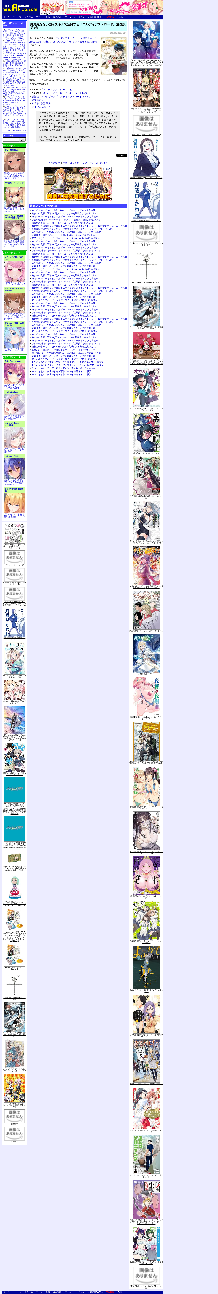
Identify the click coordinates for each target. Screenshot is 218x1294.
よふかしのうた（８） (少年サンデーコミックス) (146, 991)
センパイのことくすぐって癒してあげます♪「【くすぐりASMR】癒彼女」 (69, 362)
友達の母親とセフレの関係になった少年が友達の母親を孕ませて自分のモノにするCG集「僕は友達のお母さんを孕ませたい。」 (14, 91)
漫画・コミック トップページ (78, 162)
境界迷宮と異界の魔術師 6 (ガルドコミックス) (146, 497)
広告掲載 (110, 17)
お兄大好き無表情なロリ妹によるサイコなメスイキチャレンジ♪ (63, 349)
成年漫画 (57, 17)
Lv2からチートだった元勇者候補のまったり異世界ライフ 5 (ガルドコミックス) (146, 587)
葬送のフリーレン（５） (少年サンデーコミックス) (146, 1084)
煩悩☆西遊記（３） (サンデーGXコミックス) (146, 897)
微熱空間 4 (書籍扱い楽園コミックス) (146, 135)
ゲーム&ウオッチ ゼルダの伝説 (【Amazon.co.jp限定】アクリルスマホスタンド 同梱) (14, 868)
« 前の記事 (54, 162)
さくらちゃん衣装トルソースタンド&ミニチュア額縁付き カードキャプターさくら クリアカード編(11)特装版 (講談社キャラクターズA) (146, 362)
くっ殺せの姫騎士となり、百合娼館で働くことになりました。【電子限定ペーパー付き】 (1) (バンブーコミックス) (146, 110)
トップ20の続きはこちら (16, 130)
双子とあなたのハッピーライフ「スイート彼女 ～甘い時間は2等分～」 (67, 238)
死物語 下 (14, 1124)
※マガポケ (38, 100)
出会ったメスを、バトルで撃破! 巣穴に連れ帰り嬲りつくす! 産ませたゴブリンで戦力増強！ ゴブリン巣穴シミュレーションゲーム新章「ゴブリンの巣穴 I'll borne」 (14, 34)
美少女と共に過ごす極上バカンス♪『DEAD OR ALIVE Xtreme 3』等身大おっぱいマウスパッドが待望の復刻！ (14, 56)
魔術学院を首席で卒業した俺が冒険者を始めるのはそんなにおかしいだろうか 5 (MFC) (146, 762)
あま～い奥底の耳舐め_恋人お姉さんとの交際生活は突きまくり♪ (64, 213)
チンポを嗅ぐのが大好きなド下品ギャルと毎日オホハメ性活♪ (62, 371)
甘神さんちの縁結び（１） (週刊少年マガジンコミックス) (146, 1131)
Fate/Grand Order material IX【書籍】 (14, 998)
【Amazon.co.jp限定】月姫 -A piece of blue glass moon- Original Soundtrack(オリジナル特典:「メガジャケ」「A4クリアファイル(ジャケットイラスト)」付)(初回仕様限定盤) (146, 62)
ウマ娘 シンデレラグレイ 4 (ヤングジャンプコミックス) (146, 244)
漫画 (48, 17)
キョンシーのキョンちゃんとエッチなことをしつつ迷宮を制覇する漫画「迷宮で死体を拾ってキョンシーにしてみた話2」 (14, 100)
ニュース (17, 17)
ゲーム (68, 17)
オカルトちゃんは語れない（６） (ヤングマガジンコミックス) (146, 409)
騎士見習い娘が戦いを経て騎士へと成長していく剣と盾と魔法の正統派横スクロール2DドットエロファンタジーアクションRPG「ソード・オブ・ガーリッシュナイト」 (14, 73)
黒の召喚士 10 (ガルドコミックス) (146, 453)
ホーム (6, 17)
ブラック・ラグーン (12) (14, 565)
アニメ (39, 17)
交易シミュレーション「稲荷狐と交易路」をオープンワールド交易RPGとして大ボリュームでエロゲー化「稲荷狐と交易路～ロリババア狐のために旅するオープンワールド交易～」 (14, 46)
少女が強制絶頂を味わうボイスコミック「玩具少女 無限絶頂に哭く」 (66, 219)
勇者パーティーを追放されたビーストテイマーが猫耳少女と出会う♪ (65, 216)
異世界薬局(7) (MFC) (146, 674)
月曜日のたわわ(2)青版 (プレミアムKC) (14, 638)
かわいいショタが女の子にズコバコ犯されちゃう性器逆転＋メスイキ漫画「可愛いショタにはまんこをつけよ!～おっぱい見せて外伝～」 (14, 123)
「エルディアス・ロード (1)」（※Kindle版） (60, 93)
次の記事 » (102, 162)
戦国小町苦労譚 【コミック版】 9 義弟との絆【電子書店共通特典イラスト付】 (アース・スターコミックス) (146, 1222)
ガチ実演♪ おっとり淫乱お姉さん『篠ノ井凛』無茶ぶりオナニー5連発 (66, 232)
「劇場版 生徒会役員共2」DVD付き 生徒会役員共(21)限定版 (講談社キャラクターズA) (14, 603)
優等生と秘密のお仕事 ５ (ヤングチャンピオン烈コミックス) (146, 807)
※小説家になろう (41, 106)
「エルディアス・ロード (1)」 (52, 89)
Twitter (120, 17)
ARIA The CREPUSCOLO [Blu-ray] (14, 968)
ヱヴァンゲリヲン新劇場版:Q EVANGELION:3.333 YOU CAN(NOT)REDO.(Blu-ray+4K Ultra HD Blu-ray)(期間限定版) (14, 844)
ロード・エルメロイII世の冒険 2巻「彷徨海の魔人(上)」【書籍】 (14, 1034)
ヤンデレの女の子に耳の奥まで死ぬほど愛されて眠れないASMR (64, 368)
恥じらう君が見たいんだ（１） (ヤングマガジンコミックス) (146, 852)
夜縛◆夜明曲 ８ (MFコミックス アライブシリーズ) (146, 718)
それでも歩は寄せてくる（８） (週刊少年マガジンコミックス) (146, 1035)
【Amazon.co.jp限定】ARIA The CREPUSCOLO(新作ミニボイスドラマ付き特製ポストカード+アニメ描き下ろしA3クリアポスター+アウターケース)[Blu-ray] (14, 936)
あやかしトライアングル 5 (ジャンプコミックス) (14, 676)
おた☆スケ (79, 17)
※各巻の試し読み (41, 103)
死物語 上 (14, 1141)
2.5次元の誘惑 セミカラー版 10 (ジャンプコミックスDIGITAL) (146, 1263)
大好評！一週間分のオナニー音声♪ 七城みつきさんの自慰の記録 (63, 235)
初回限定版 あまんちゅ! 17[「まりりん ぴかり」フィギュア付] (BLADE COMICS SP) (14, 903)
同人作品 (29, 17)
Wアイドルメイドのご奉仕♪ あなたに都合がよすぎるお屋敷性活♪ (64, 210)
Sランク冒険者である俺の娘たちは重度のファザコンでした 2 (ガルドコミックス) (146, 542)
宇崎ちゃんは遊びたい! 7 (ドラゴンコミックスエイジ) (14, 774)
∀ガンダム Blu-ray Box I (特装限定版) (14, 1070)
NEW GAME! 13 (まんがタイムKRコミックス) (146, 1287)
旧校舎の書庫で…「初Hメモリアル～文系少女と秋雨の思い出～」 (64, 223)
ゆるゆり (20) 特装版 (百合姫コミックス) (14, 702)
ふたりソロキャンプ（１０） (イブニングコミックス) (146, 1176)
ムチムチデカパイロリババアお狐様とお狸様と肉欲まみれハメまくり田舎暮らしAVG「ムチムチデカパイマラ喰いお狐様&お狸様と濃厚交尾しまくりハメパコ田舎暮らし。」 (14, 111)
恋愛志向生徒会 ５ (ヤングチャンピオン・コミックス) (146, 942)
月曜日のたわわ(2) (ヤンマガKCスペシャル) (146, 178)
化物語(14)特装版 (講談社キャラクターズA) (14, 583)
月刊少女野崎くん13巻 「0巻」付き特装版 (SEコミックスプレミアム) (14, 546)
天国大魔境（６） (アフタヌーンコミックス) (146, 631)
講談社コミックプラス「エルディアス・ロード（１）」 (61, 96)
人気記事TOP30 (95, 17)
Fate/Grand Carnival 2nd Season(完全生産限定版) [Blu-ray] (14, 1105)
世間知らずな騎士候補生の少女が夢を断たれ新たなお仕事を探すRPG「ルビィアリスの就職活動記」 (14, 82)
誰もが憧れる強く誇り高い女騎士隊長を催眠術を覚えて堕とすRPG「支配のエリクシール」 (14, 64)
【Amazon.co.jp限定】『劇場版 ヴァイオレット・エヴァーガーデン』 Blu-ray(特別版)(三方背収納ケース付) (14, 737)
